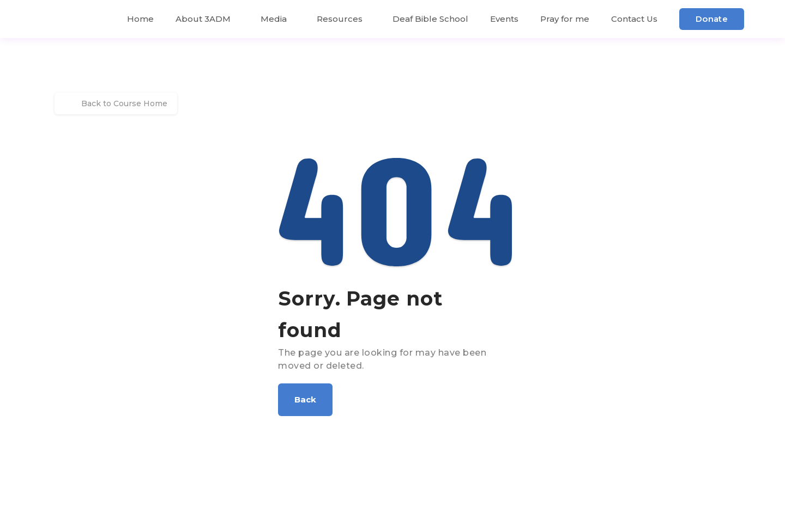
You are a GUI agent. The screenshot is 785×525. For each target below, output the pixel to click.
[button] (305, 399)
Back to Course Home (115, 103)
